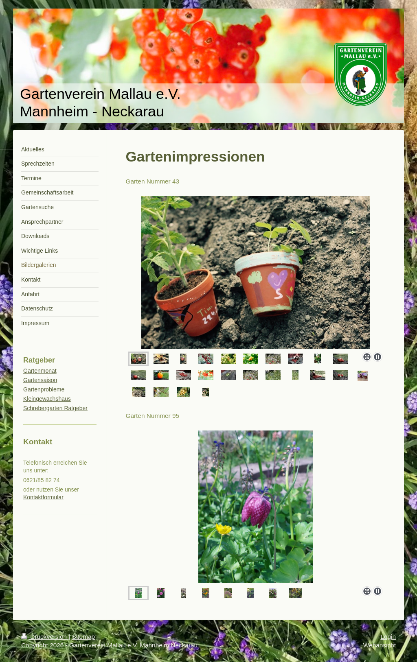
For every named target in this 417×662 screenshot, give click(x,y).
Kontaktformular (43, 497)
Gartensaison (40, 380)
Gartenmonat (40, 370)
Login (388, 636)
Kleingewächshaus (47, 398)
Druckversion (44, 636)
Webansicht (379, 645)
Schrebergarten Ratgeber (55, 408)
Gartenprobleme (43, 389)
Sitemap (83, 636)
